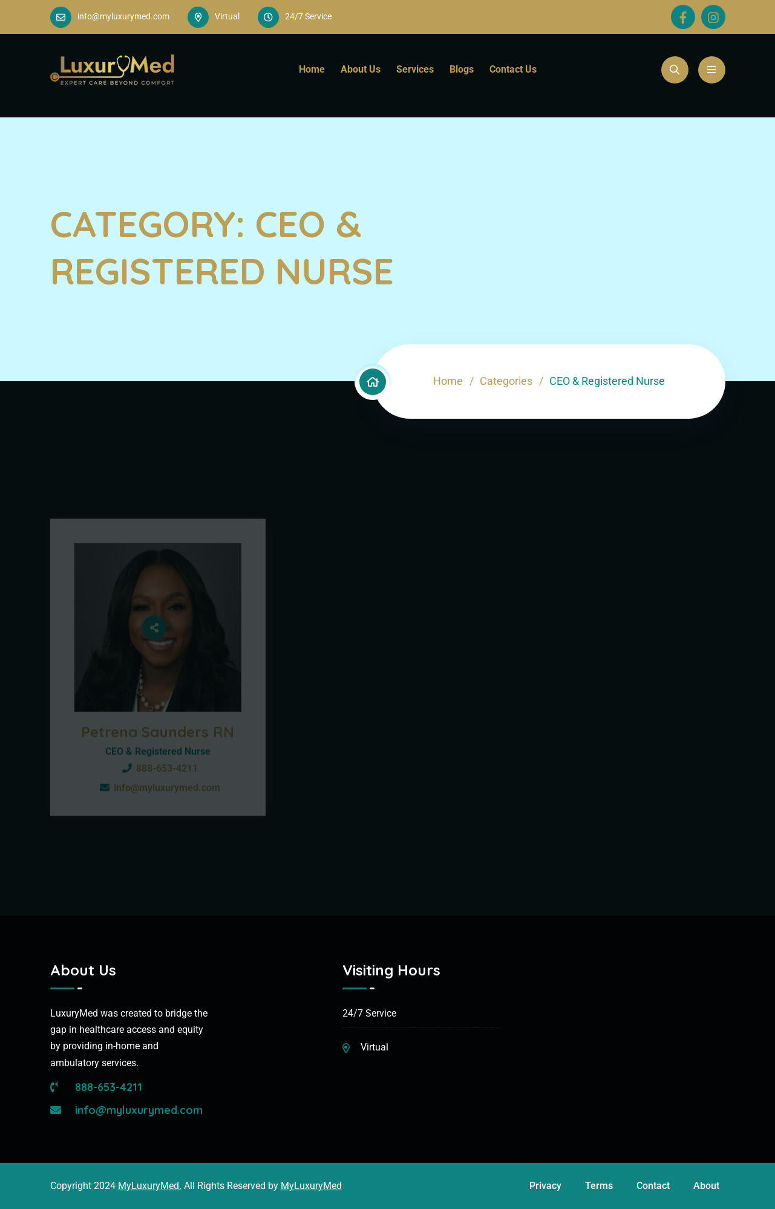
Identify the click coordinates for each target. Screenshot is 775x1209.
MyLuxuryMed (311, 1185)
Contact (653, 1185)
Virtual (374, 1047)
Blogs (462, 69)
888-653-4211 (96, 1087)
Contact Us (513, 69)
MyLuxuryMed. (149, 1185)
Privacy (545, 1185)
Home (312, 69)
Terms (599, 1185)
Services (415, 69)
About (706, 1185)
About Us (361, 69)
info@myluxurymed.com (123, 16)
